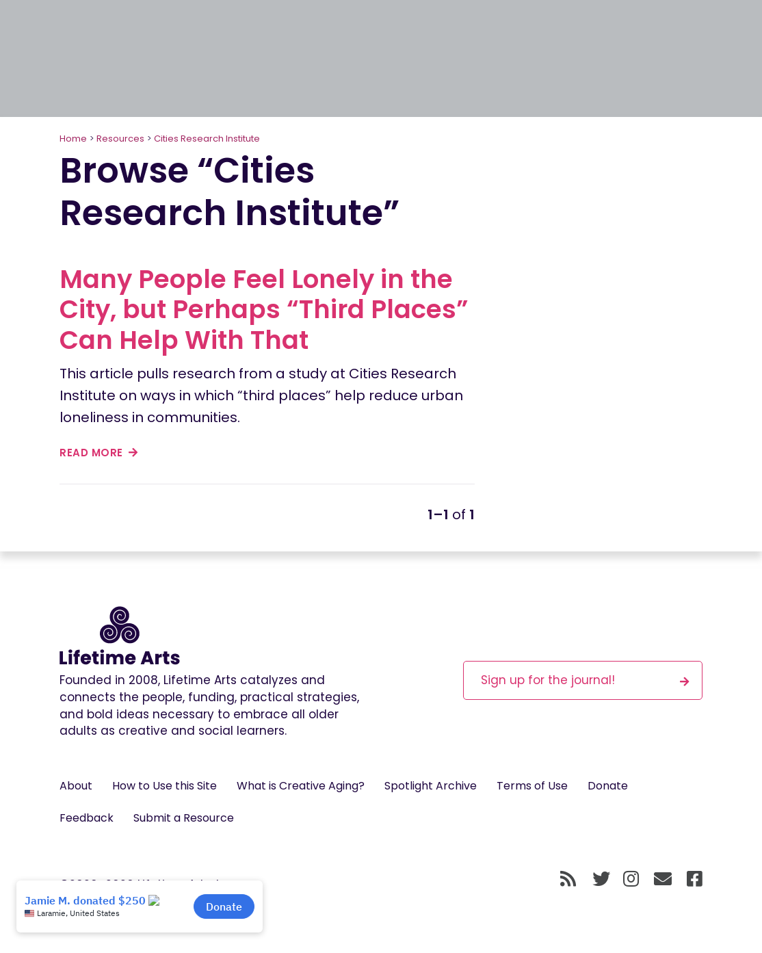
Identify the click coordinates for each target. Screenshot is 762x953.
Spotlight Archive (430, 786)
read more (99, 452)
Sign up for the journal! (585, 679)
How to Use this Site (164, 786)
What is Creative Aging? (301, 786)
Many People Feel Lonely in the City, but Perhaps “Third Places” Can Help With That (264, 309)
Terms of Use (532, 786)
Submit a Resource (183, 818)
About (76, 786)
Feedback (87, 818)
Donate (608, 786)
